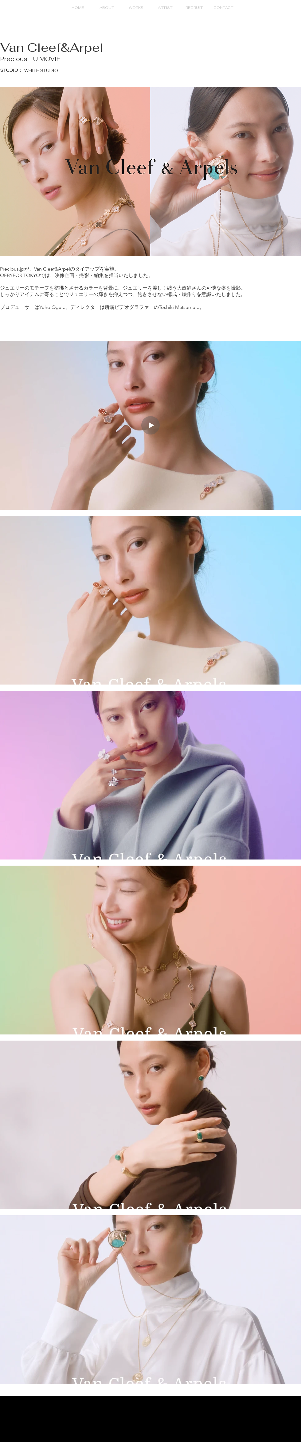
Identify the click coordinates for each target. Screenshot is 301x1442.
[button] (135, 7)
